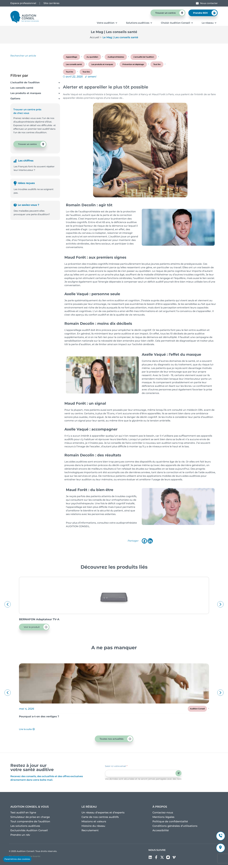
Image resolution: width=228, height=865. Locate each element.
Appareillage (71, 57)
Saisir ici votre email (116, 766)
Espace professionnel (23, 3)
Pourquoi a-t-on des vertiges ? (39, 716)
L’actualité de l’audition (25, 82)
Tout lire (156, 64)
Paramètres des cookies (17, 859)
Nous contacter (209, 3)
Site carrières (51, 3)
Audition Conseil (197, 709)
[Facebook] (144, 541)
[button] (7, 604)
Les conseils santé (21, 87)
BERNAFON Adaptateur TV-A (39, 619)
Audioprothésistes (116, 57)
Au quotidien (92, 57)
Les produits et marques (25, 93)
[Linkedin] (150, 541)
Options (15, 98)
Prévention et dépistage (133, 64)
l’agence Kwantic (32, 856)
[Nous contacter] (197, 3)
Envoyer (178, 773)
